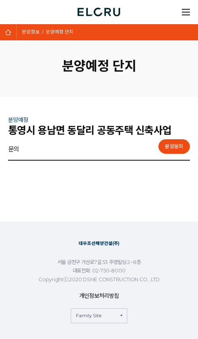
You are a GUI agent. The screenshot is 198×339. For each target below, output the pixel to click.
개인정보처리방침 (99, 295)
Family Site (88, 315)
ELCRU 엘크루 (99, 12)
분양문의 (174, 146)
